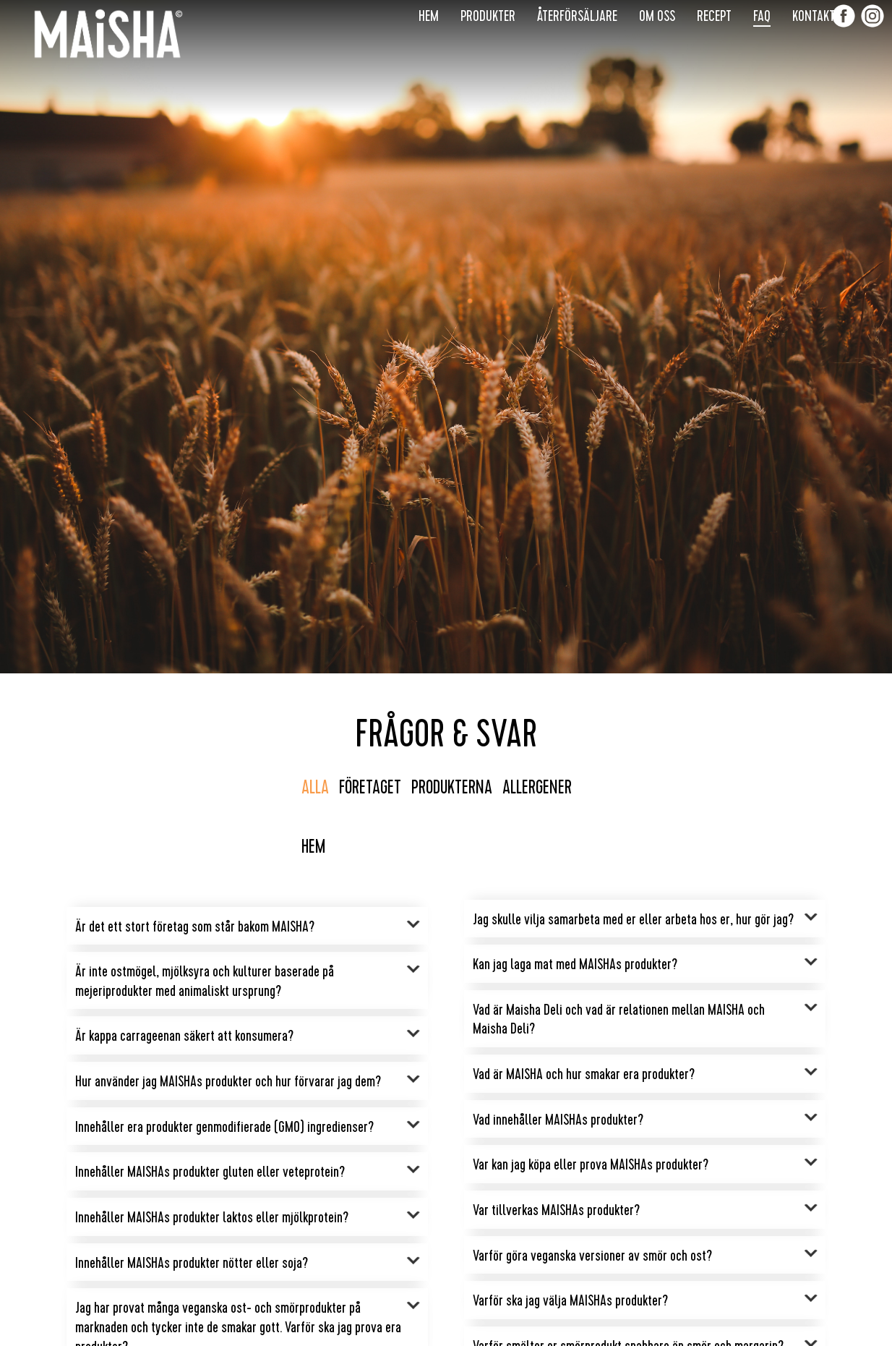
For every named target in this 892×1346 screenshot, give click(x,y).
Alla (315, 787)
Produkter (487, 16)
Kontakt (813, 16)
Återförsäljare (577, 16)
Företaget (370, 787)
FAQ (762, 16)
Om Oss (657, 16)
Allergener (537, 787)
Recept (714, 16)
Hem (429, 16)
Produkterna (451, 787)
